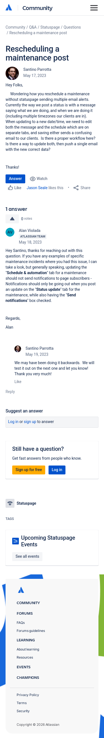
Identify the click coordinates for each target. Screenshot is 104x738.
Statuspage (50, 27)
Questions (72, 27)
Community (37, 8)
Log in (13, 421)
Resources (25, 657)
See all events (27, 556)
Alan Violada (29, 230)
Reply (10, 391)
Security (23, 711)
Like (17, 381)
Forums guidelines (31, 631)
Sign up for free (29, 469)
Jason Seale (37, 188)
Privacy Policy (28, 695)
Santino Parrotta (37, 69)
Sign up (30, 421)
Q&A (33, 27)
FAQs (21, 623)
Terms (22, 703)
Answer (15, 178)
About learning (28, 649)
